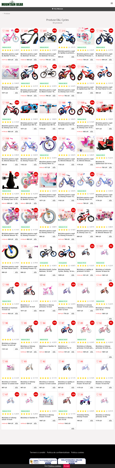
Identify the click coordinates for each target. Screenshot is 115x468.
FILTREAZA (57, 9)
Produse (7, 13)
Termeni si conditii (37, 452)
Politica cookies (77, 452)
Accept (66, 466)
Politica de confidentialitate (58, 452)
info (16, 59)
